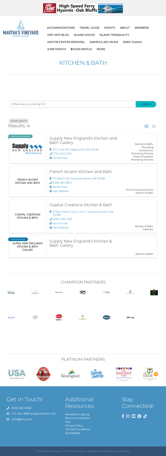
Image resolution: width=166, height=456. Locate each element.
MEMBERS (142, 27)
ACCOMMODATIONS (61, 27)
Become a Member (77, 418)
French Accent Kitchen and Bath (80, 171)
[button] (146, 126)
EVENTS (109, 27)
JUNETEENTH (56, 49)
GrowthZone (123, 451)
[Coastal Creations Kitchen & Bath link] (27, 216)
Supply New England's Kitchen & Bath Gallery (80, 243)
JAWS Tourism (132, 42)
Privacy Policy (74, 425)
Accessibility (72, 433)
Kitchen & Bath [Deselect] (19, 121)
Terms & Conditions (77, 429)
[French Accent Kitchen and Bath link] (27, 181)
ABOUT (125, 27)
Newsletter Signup (77, 414)
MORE (101, 49)
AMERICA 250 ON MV (104, 42)
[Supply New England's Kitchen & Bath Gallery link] (27, 246)
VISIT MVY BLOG (58, 34)
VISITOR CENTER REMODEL (66, 42)
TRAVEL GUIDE (89, 27)
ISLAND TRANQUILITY (114, 34)
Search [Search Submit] (146, 104)
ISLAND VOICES (84, 34)
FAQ (68, 421)
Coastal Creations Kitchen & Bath (80, 204)
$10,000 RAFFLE (81, 49)
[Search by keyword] (73, 104)
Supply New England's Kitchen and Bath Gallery (83, 140)
